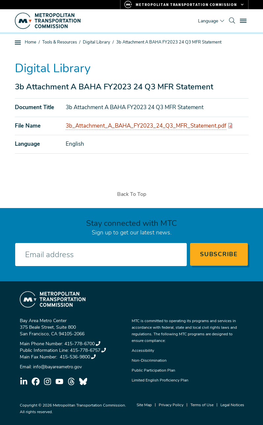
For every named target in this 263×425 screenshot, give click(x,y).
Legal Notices (232, 405)
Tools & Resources (59, 42)
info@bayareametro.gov (57, 367)
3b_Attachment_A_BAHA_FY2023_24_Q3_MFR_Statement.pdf (146, 126)
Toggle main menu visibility (244, 20)
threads (71, 381)
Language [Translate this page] (208, 21)
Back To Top (131, 194)
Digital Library (96, 42)
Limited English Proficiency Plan (160, 380)
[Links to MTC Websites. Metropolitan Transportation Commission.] (184, 4)
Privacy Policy (171, 405)
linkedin (24, 381)
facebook (36, 381)
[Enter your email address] (101, 254)
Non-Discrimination (149, 360)
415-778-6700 (82, 344)
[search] (232, 21)
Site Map (144, 405)
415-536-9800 (77, 357)
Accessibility (143, 350)
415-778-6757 (88, 350)
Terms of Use (202, 405)
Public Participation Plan (153, 370)
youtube (59, 381)
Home (30, 42)
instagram (47, 381)
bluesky (83, 381)
